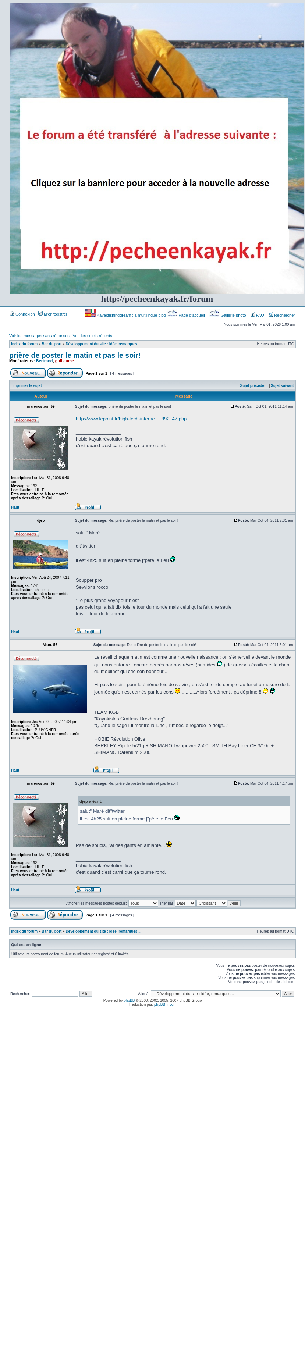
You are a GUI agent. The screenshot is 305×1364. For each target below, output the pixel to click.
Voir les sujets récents (92, 336)
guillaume (64, 361)
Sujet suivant (282, 386)
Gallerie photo (228, 315)
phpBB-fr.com (165, 1004)
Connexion (22, 314)
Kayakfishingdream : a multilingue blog (126, 315)
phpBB (129, 1000)
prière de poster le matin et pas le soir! (75, 355)
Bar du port (51, 344)
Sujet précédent (254, 386)
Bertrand (44, 361)
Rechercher (282, 315)
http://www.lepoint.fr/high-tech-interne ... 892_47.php (131, 418)
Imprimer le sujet (27, 386)
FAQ (257, 315)
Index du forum (24, 344)
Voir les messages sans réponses (39, 336)
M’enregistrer (52, 314)
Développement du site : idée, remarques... (102, 344)
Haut (15, 507)
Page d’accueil (186, 315)
